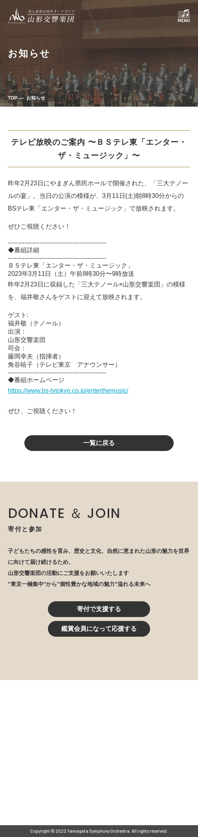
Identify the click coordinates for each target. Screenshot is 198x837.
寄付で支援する (99, 609)
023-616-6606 (66, 764)
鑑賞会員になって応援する (99, 628)
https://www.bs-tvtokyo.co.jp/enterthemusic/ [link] (68, 390)
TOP (12, 98)
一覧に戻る (99, 443)
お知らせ (35, 98)
